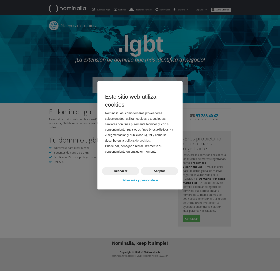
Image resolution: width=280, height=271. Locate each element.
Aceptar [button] (159, 171)
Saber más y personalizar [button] (140, 180)
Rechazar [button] (120, 171)
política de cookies (137, 140)
